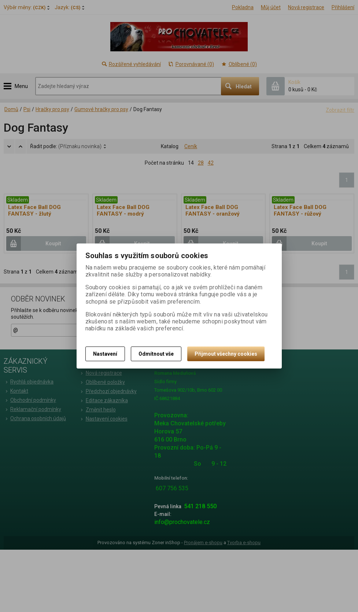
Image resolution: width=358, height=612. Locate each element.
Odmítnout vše (156, 354)
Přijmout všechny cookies (226, 354)
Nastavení (105, 354)
